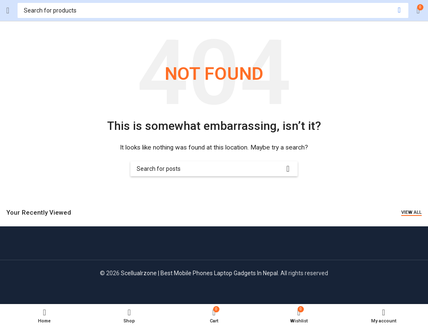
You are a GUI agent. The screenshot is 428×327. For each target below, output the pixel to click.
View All (411, 212)
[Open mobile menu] (7, 10)
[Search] (213, 10)
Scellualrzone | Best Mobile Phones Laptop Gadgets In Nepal (199, 273)
